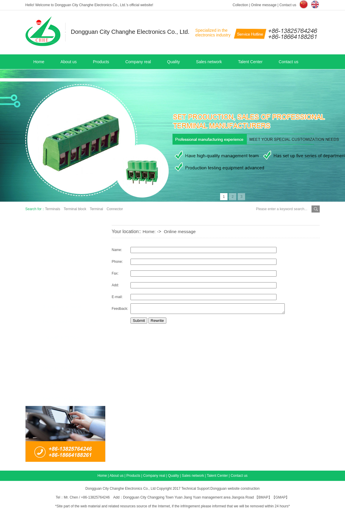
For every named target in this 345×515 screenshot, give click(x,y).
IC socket (52, 352)
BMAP (263, 497)
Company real (138, 61)
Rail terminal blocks (62, 398)
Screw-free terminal (62, 306)
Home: (149, 231)
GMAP (280, 497)
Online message (264, 5)
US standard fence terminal (69, 322)
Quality (173, 61)
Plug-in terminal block (64, 291)
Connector (115, 209)
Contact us (287, 5)
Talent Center (250, 61)
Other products (58, 367)
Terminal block (75, 209)
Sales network (209, 61)
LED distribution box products (72, 383)
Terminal (96, 209)
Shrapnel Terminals (62, 260)
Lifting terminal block (64, 276)
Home (39, 61)
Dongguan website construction (234, 488)
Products (101, 61)
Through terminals (61, 337)
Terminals (52, 209)
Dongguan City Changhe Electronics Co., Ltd (121, 488)
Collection (240, 5)
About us (69, 61)
